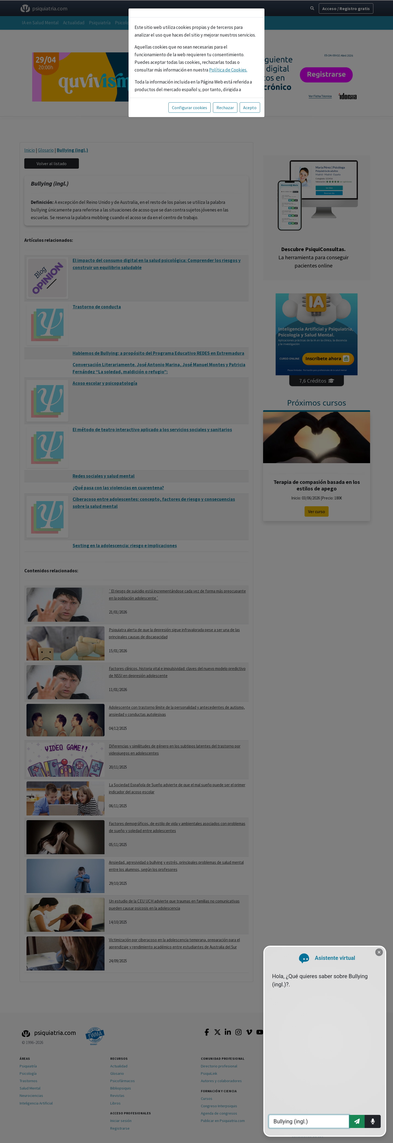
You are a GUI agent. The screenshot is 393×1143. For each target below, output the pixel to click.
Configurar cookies (189, 107)
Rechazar (225, 107)
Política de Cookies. (228, 70)
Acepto (250, 107)
